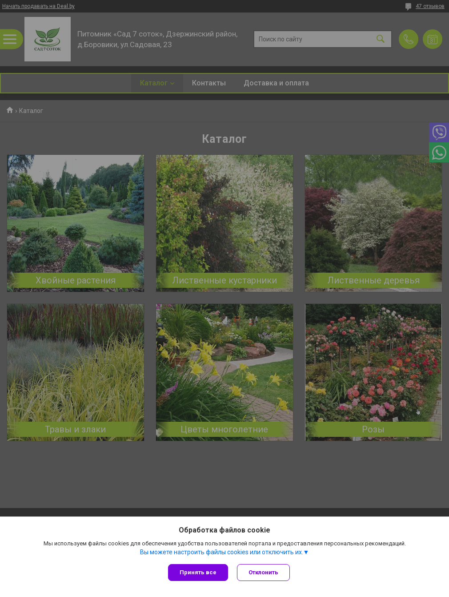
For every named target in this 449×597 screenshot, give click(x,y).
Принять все (198, 572)
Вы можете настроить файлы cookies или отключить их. (221, 552)
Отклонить (263, 572)
